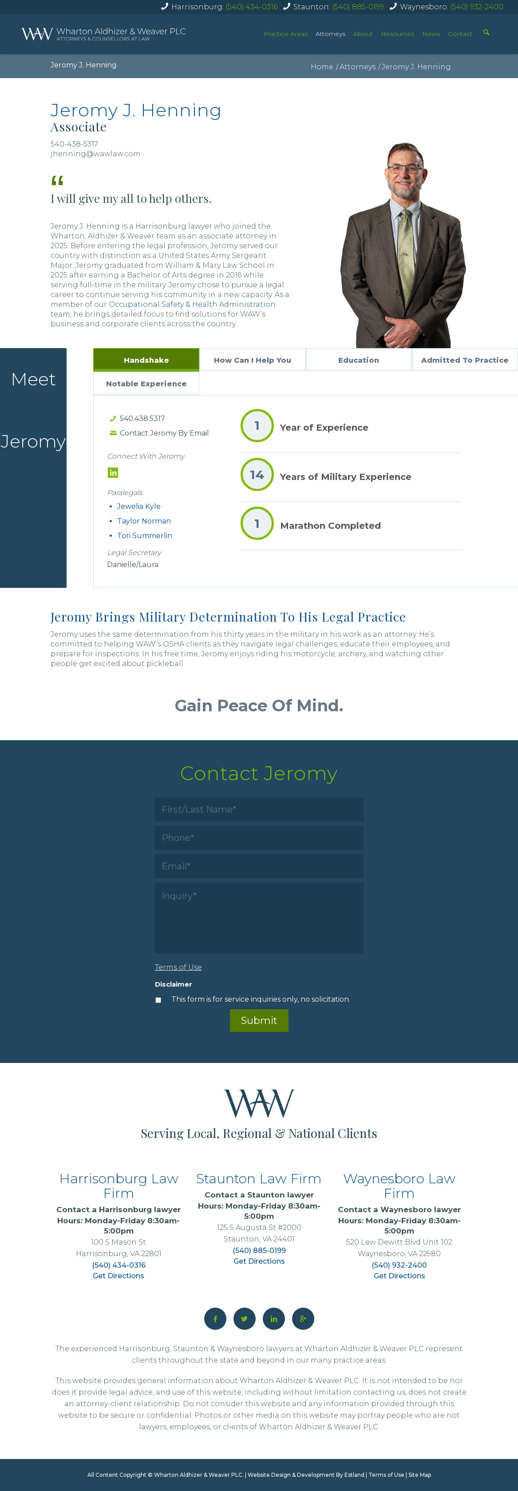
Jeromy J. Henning (84, 65)
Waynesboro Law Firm (399, 1186)
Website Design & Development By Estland (306, 1474)
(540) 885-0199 (358, 7)
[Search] (486, 33)
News (431, 34)
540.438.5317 (142, 418)
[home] (103, 34)
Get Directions (118, 1276)
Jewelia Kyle (139, 506)
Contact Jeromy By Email (164, 433)
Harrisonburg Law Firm (118, 1186)
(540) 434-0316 (251, 7)
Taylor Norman (144, 521)
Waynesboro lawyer (420, 1209)
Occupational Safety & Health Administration (192, 304)
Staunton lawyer (280, 1194)
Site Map (419, 1474)
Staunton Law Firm (259, 1178)
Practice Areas (286, 34)
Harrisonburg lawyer (140, 1209)
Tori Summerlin (144, 535)
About (363, 34)
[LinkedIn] (113, 473)
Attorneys (330, 34)
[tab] (146, 360)
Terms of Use (386, 1474)
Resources (397, 34)
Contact (460, 34)
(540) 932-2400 (476, 7)
